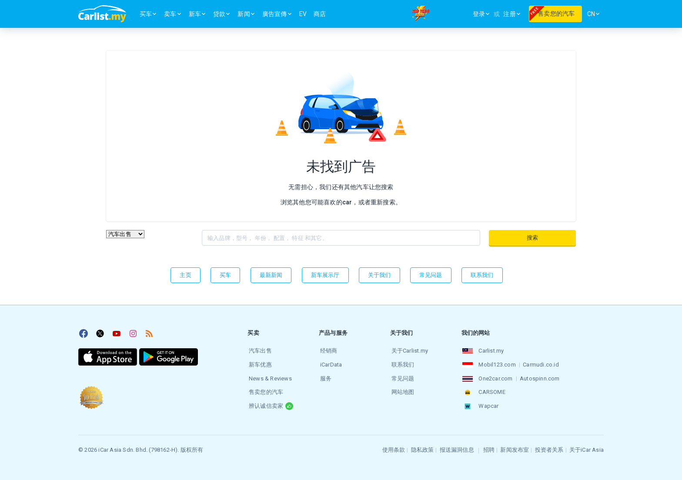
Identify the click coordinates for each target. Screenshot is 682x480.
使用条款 (393, 446)
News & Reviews (269, 376)
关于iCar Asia (586, 446)
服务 (324, 376)
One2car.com (495, 376)
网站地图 (401, 389)
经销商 (327, 350)
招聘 (489, 446)
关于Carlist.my (408, 350)
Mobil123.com (496, 363)
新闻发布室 (514, 446)
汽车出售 (259, 350)
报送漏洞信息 (457, 446)
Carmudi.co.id (540, 363)
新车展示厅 (325, 275)
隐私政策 (422, 446)
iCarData (330, 363)
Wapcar (488, 402)
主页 (185, 275)
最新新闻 (271, 275)
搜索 (532, 237)
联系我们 (482, 275)
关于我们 (379, 275)
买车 (225, 275)
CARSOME (491, 389)
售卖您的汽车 (264, 389)
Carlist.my (490, 350)
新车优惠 (259, 363)
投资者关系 (549, 446)
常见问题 (430, 275)
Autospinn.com (538, 376)
